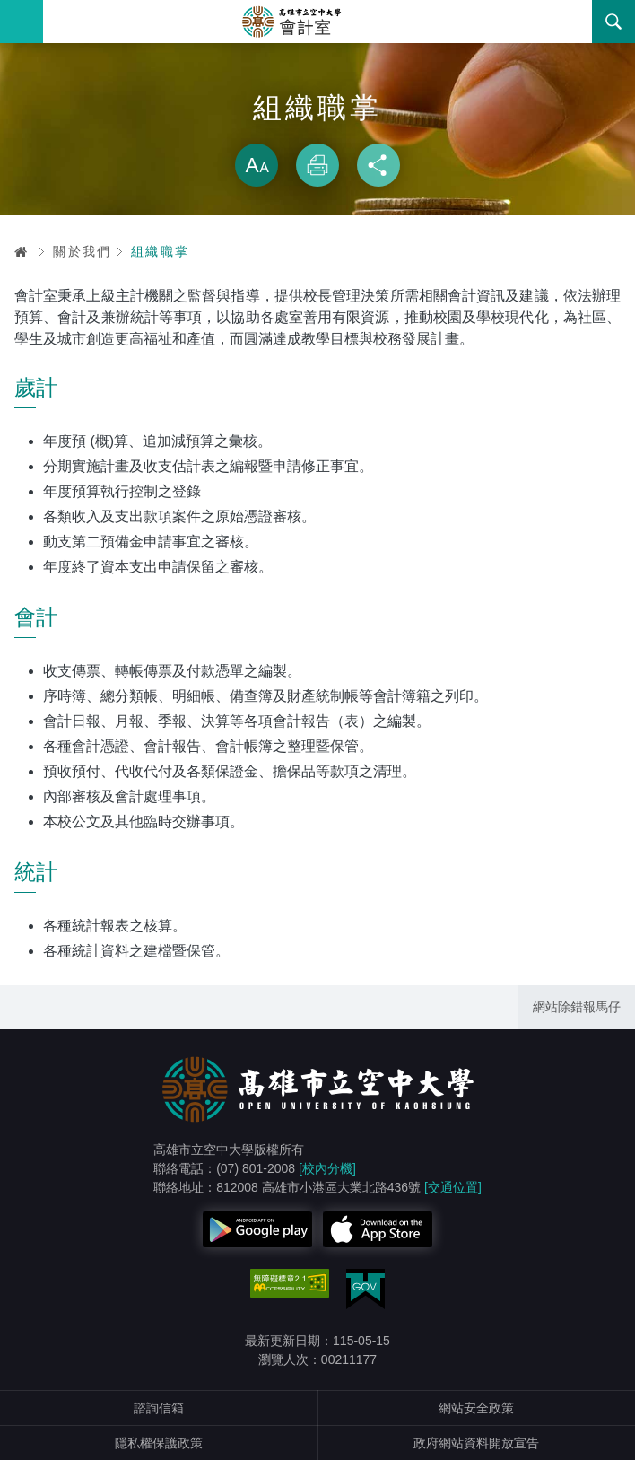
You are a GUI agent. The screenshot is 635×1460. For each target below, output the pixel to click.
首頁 (21, 251)
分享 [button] (378, 165)
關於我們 (82, 251)
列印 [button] (317, 165)
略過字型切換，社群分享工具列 (317, 125)
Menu (21, 21)
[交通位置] (453, 1187)
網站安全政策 (476, 1408)
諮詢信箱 (159, 1408)
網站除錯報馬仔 (577, 1007)
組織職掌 (160, 251)
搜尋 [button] (613, 21)
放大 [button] (256, 165)
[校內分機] (327, 1168)
